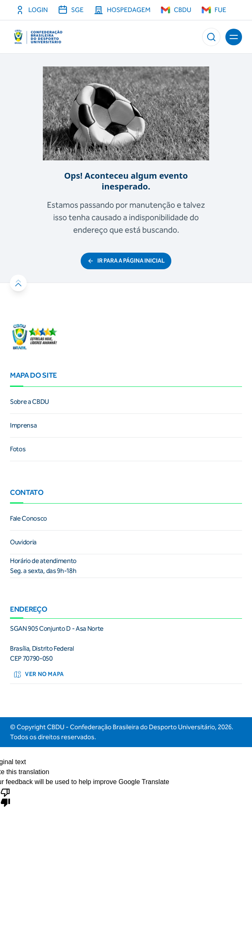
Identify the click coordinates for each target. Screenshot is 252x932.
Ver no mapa (38, 674)
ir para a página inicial (126, 260)
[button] (211, 37)
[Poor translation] (5, 797)
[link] (126, 402)
